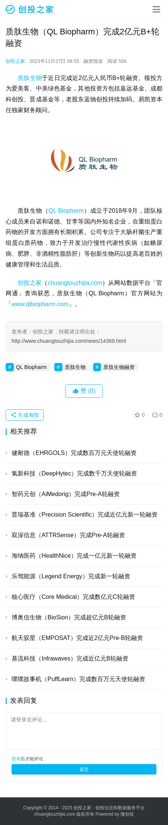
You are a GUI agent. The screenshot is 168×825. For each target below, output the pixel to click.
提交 (84, 769)
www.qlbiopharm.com (40, 304)
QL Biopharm (65, 210)
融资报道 (93, 61)
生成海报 (24, 415)
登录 (16, 758)
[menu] (156, 9)
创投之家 (15, 61)
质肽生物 (30, 78)
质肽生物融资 (119, 367)
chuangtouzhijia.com (75, 283)
